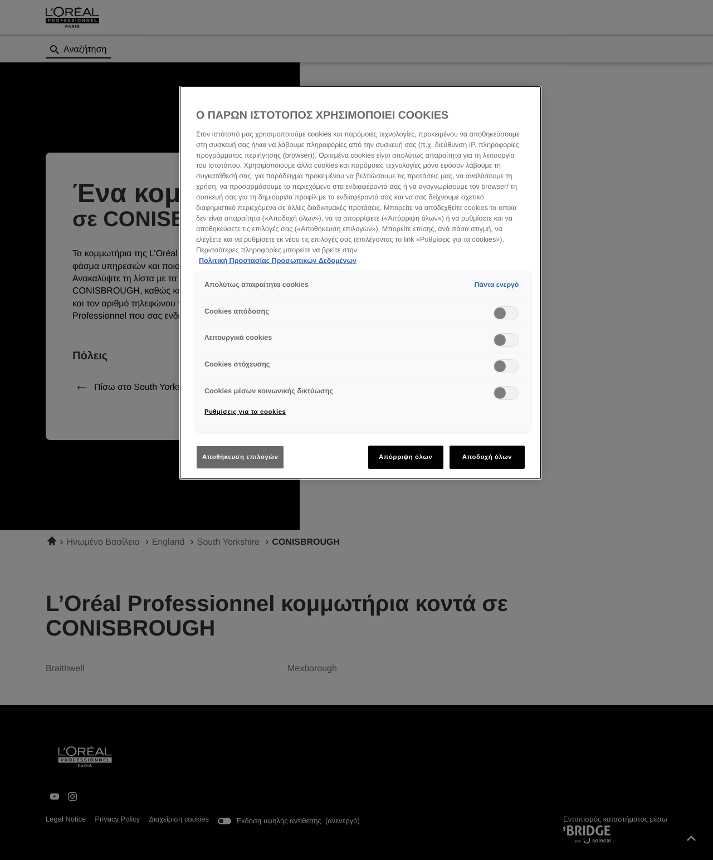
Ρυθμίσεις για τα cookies (245, 411)
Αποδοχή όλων (487, 456)
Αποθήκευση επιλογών (240, 456)
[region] (360, 283)
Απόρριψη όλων (405, 456)
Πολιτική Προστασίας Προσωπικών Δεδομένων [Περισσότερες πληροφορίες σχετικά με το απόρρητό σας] (277, 261)
